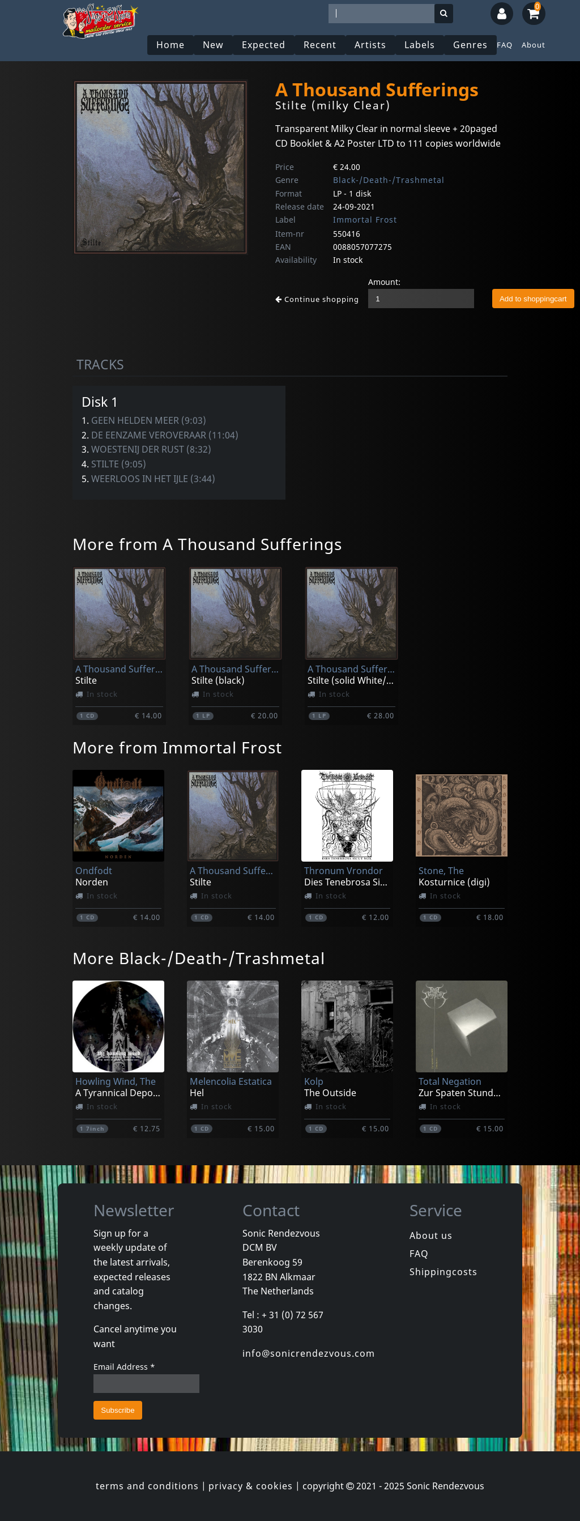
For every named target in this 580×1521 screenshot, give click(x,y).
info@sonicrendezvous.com (308, 1353)
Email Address (124, 1366)
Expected (263, 45)
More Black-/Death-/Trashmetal (198, 958)
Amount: (384, 281)
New (213, 45)
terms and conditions (147, 1486)
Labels (419, 45)
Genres (470, 45)
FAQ (505, 45)
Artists (370, 45)
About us (431, 1235)
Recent (320, 45)
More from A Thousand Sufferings (207, 544)
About (533, 45)
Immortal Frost (365, 219)
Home (170, 45)
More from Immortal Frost (177, 747)
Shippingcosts (443, 1272)
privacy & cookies (250, 1486)
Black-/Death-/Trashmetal (389, 179)
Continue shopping (317, 299)
